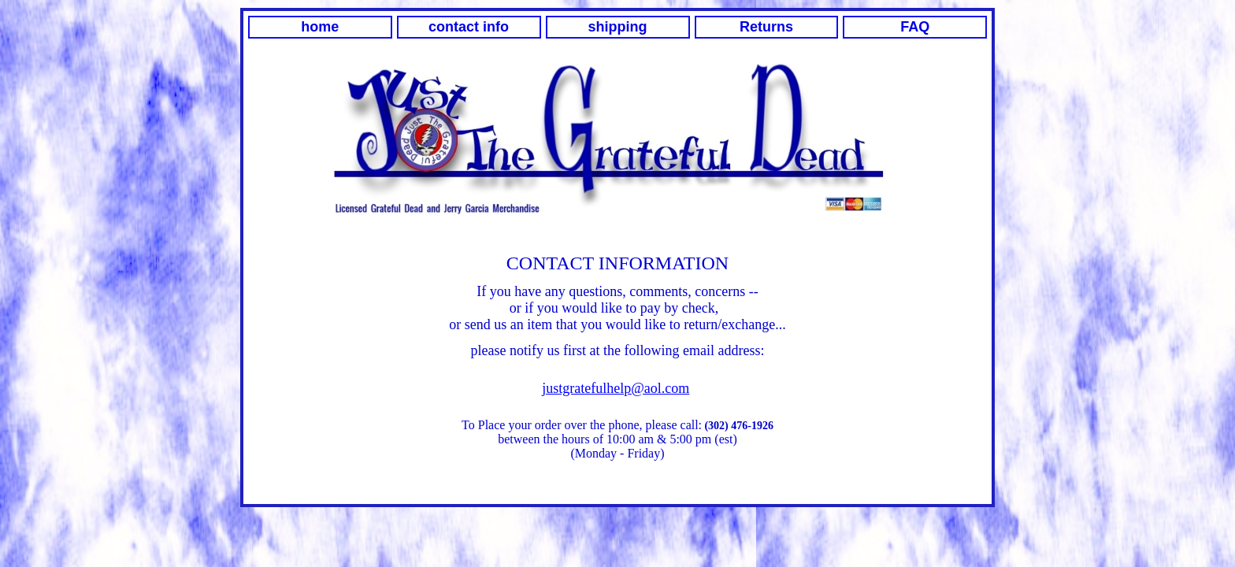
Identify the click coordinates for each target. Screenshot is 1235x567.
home (320, 27)
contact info (468, 27)
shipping (617, 27)
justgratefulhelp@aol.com (615, 388)
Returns (766, 27)
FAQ (914, 27)
